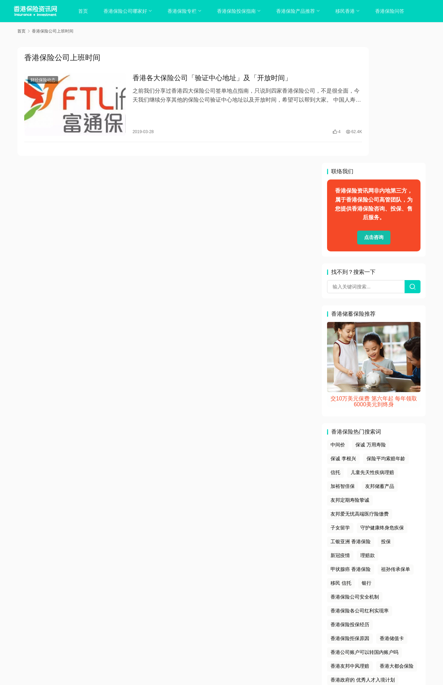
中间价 (338, 329)
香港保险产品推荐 (298, 11)
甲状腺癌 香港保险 (351, 453)
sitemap (226, 631)
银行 (366, 467)
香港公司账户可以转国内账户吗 (364, 536)
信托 (335, 356)
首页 (85, 11)
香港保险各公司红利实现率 (360, 494)
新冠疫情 (340, 439)
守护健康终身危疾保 (382, 411)
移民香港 (347, 11)
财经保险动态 (42, 80)
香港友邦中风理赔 (350, 550)
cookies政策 (221, 622)
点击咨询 (373, 121)
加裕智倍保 (343, 370)
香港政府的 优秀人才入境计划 (363, 563)
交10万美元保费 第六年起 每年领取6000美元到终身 (374, 285)
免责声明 (248, 622)
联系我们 (271, 622)
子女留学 (340, 411)
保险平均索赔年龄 (386, 342)
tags (212, 631)
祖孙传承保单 (395, 453)
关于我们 (171, 622)
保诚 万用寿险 (370, 329)
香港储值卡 (392, 522)
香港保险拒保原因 (350, 522)
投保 (386, 425)
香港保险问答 (392, 11)
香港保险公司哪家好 (128, 11)
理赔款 (367, 439)
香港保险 (250, 639)
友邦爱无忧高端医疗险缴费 (360, 397)
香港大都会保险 (397, 550)
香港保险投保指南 (238, 11)
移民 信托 (341, 467)
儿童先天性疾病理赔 (372, 356)
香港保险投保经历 (350, 508)
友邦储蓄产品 (379, 370)
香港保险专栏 (184, 11)
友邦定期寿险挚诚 (350, 384)
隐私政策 (195, 622)
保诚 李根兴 (343, 342)
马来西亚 (340, 577)
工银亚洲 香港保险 (351, 425)
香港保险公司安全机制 (355, 480)
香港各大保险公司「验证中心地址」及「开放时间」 (195, 79)
